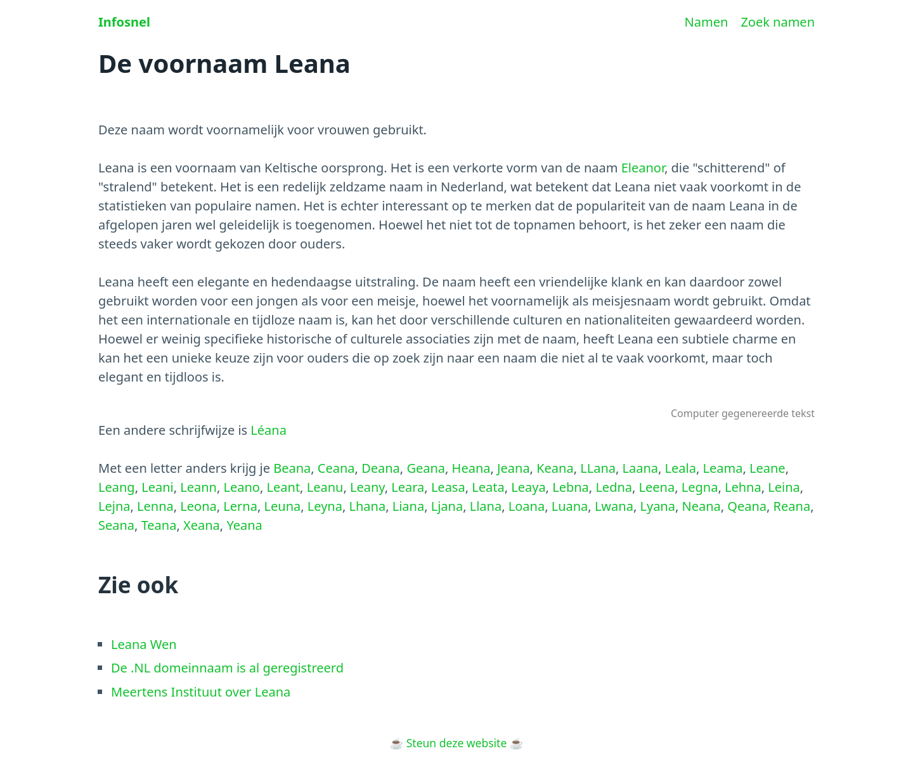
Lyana (657, 506)
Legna (700, 487)
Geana (425, 468)
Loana (526, 506)
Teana (159, 525)
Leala (680, 468)
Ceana (336, 468)
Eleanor (642, 167)
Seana (116, 525)
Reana (792, 506)
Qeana (747, 506)
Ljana (447, 506)
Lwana (614, 506)
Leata (488, 487)
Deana (380, 468)
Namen (706, 21)
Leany (367, 487)
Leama (723, 468)
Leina (784, 487)
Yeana (244, 525)
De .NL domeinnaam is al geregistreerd (227, 667)
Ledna (613, 487)
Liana (408, 506)
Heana (471, 468)
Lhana (367, 506)
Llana (486, 506)
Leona (198, 506)
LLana (598, 468)
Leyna (325, 506)
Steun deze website (456, 742)
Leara (407, 487)
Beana (292, 468)
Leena (657, 487)
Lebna (570, 487)
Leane (767, 468)
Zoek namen (778, 21)
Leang (116, 487)
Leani (157, 487)
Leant (284, 487)
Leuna (282, 506)
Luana (570, 506)
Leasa (448, 487)
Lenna (155, 506)
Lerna (240, 506)
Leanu (325, 487)
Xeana (201, 525)
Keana (554, 468)
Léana (268, 430)
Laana (641, 468)
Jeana (513, 468)
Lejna (114, 506)
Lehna (743, 487)
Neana (701, 506)
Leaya (528, 487)
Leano (242, 487)
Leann (198, 487)
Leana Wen (144, 644)
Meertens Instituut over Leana (200, 691)
